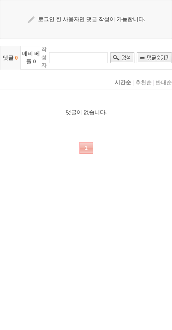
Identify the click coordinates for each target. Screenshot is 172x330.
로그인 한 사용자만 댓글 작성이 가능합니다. (91, 19)
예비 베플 (31, 57)
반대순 (163, 82)
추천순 (143, 82)
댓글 (10, 58)
